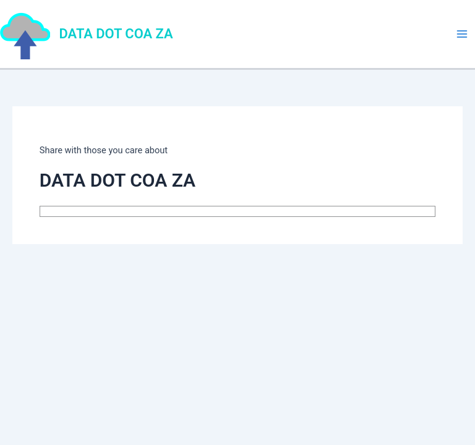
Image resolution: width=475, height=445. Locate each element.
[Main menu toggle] (462, 34)
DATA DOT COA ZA (116, 33)
